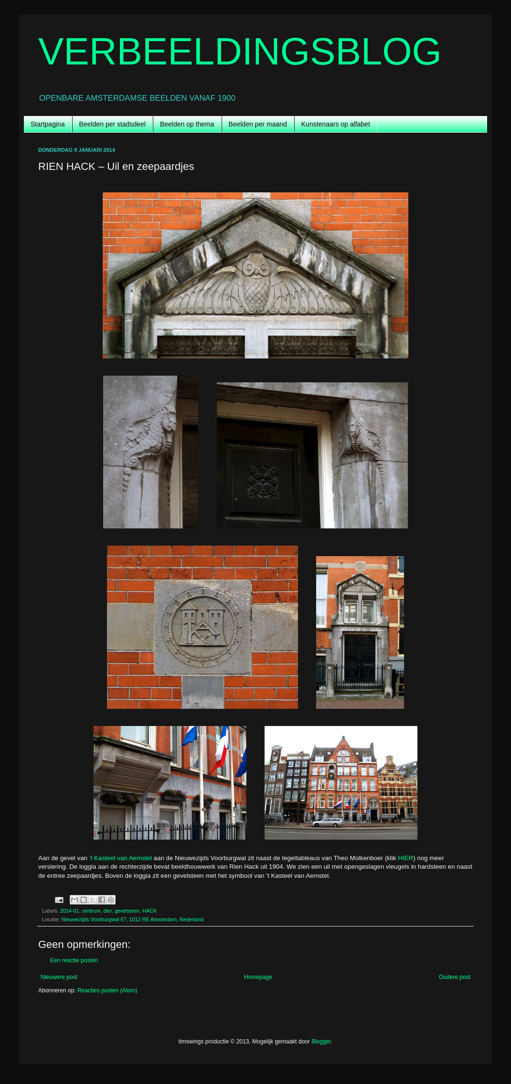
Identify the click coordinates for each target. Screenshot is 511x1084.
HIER (405, 858)
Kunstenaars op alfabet (335, 124)
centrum (91, 911)
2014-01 (69, 911)
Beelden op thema (187, 124)
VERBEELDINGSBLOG (240, 51)
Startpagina (48, 124)
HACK (149, 911)
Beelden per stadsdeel (112, 124)
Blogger (321, 1041)
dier (107, 911)
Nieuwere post (59, 977)
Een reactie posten (74, 960)
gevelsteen (127, 911)
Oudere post (454, 977)
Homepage (258, 977)
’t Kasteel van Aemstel (120, 858)
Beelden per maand (258, 124)
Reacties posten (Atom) (107, 990)
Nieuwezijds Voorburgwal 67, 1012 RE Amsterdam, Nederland (132, 919)
